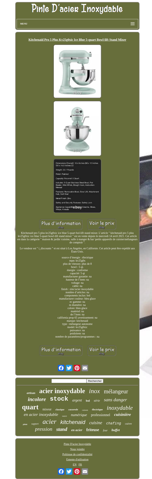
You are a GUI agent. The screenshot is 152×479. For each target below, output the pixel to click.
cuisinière (122, 414)
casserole (73, 409)
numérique (79, 415)
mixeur (47, 409)
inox (94, 391)
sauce (64, 416)
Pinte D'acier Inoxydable (77, 444)
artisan (31, 393)
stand (61, 429)
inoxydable (120, 407)
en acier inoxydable (41, 414)
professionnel (100, 415)
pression (43, 429)
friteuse (92, 430)
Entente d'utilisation (77, 459)
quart (30, 407)
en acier (76, 430)
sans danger (115, 399)
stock (59, 399)
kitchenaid (72, 422)
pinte (25, 424)
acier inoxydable (62, 391)
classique (59, 409)
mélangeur (116, 391)
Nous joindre (77, 449)
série (97, 400)
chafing (113, 423)
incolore (37, 399)
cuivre (128, 423)
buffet (116, 430)
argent (77, 400)
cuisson (85, 410)
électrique (97, 409)
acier (49, 421)
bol (88, 400)
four (105, 430)
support (35, 423)
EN (75, 464)
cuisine (95, 422)
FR (80, 464)
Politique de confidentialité (77, 454)
